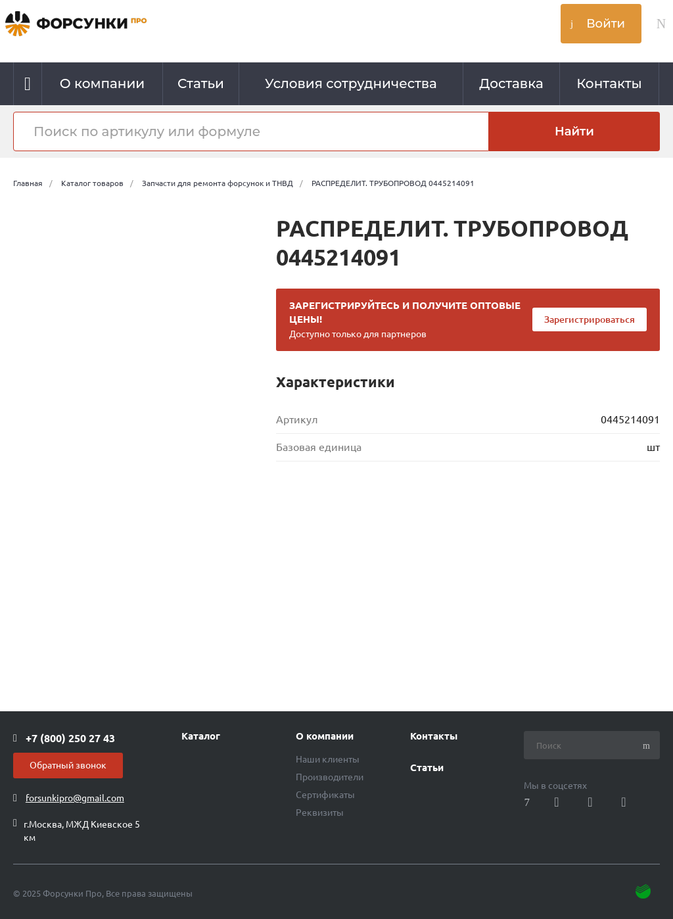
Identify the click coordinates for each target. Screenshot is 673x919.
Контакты (433, 736)
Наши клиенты (328, 759)
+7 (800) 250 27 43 (70, 738)
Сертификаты (325, 794)
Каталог (200, 736)
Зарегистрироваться (589, 319)
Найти (574, 131)
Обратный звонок (68, 765)
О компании (325, 736)
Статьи (427, 768)
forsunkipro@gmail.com (75, 798)
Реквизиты (320, 812)
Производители (329, 777)
